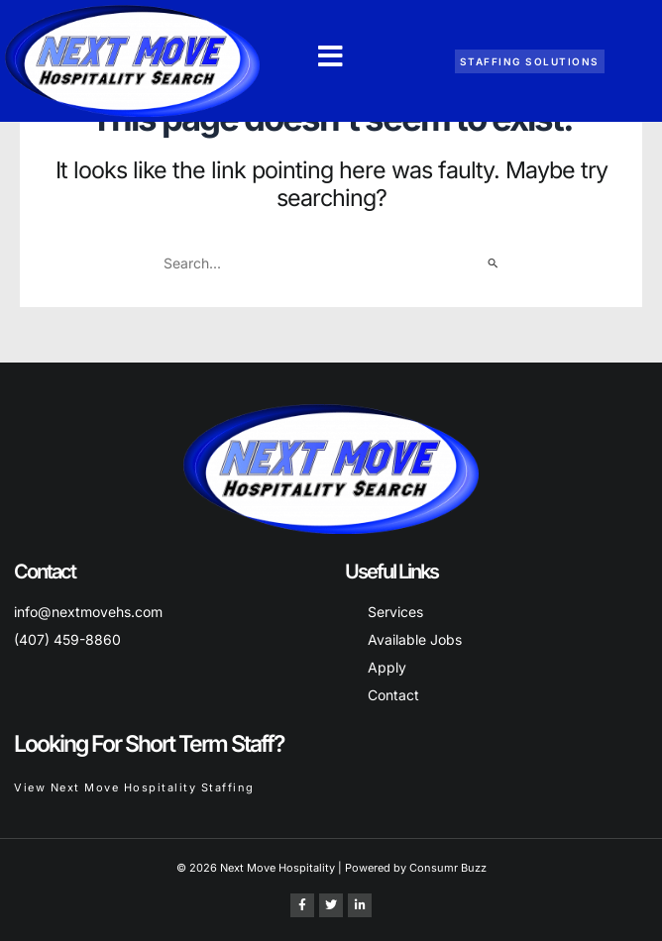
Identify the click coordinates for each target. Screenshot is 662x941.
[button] (330, 56)
